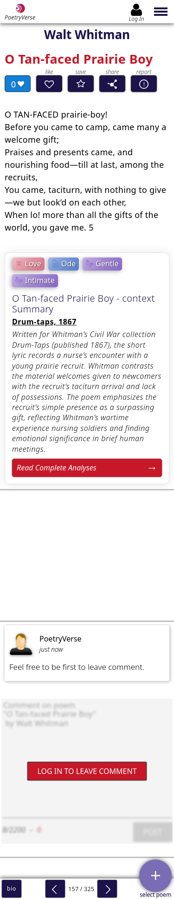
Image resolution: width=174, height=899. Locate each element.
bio (11, 888)
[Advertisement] (87, 555)
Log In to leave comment (86, 771)
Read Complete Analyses (57, 468)
